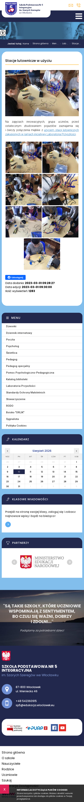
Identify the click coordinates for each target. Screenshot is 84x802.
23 (7, 481)
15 (76, 471)
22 (76, 476)
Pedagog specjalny (18, 366)
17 (19, 476)
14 (65, 471)
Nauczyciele (11, 763)
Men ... (53, 44)
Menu (16, 318)
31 (19, 486)
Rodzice (8, 769)
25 (30, 481)
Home (26, 44)
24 (19, 481)
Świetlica (11, 352)
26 (42, 481)
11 (30, 471)
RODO (9, 405)
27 (53, 481)
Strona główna (38, 44)
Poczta (10, 339)
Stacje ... (74, 44)
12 (42, 471)
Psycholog (12, 346)
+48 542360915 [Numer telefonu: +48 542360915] (26, 701)
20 (53, 476)
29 (76, 481)
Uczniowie (9, 775)
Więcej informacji (8, 524)
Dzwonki (11, 326)
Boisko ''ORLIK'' (15, 412)
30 (7, 486)
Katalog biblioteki (17, 379)
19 (42, 476)
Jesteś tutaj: (15, 44)
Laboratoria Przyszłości (20, 385)
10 (19, 471)
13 (53, 471)
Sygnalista (12, 419)
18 (31, 476)
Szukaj (7, 780)
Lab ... (63, 44)
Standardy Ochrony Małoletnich (25, 392)
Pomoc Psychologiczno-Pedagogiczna (30, 372)
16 (7, 476)
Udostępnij (15, 277)
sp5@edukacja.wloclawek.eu (71, 5)
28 (65, 481)
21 (65, 476)
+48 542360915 (79, 5)
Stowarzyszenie (15, 399)
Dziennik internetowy (19, 333)
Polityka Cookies (16, 425)
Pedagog (11, 359)
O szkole (8, 758)
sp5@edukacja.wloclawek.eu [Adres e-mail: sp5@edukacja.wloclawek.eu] (35, 705)
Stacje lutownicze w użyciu (28, 61)
